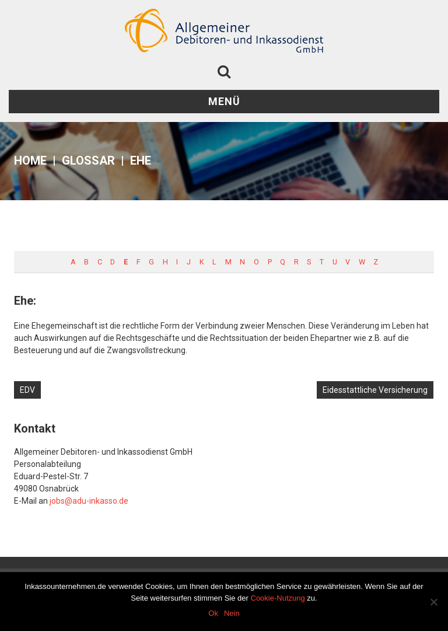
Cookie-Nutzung (278, 598)
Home (30, 161)
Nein (232, 613)
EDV (27, 390)
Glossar (88, 161)
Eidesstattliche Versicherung (375, 390)
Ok (213, 613)
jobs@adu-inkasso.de (89, 501)
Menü (224, 101)
